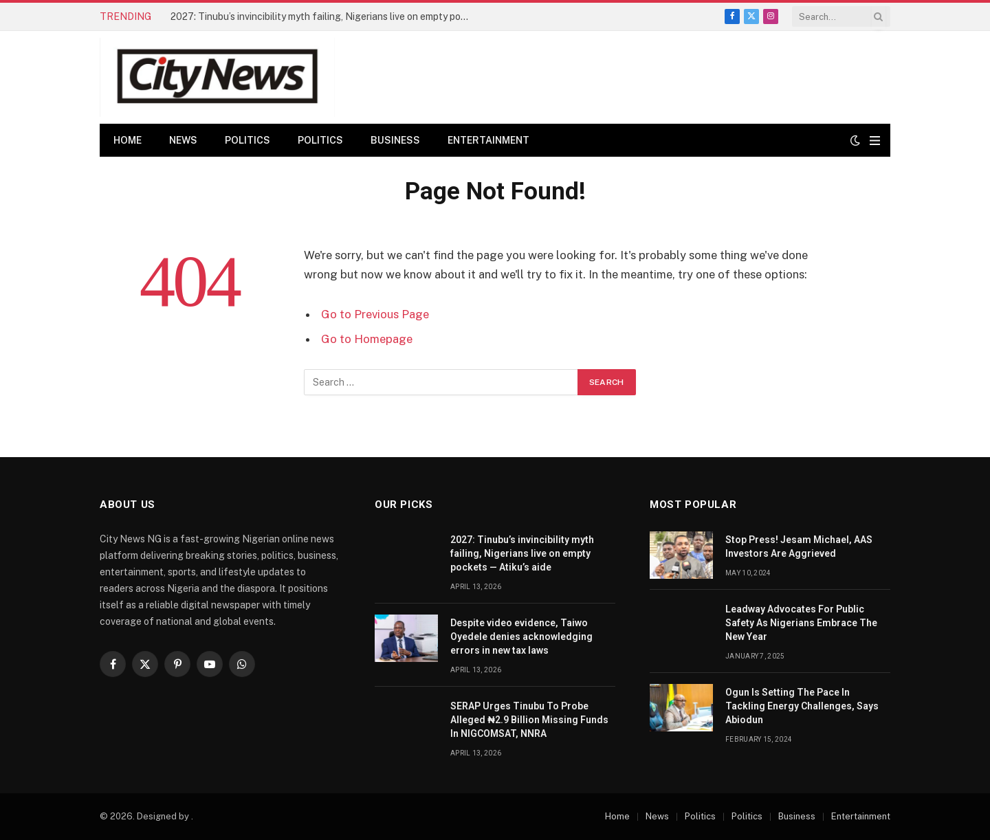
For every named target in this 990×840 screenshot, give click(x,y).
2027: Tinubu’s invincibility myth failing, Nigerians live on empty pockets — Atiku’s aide (325, 16)
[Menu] (875, 140)
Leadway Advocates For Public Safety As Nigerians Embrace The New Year (801, 623)
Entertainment (488, 140)
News (183, 140)
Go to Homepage (366, 339)
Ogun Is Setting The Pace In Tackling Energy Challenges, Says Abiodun (802, 706)
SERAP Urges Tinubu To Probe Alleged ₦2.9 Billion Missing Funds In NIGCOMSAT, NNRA (529, 719)
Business (395, 140)
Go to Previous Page (375, 314)
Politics (247, 140)
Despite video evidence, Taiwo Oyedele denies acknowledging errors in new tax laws (521, 636)
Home (127, 140)
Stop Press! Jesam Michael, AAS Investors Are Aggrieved (798, 546)
